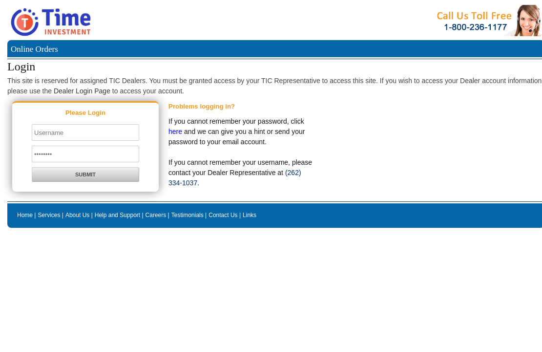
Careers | (157, 215)
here (175, 131)
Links (249, 215)
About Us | (79, 215)
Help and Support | (119, 215)
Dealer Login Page (82, 91)
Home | (26, 215)
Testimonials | (189, 215)
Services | (50, 215)
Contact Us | (224, 215)
